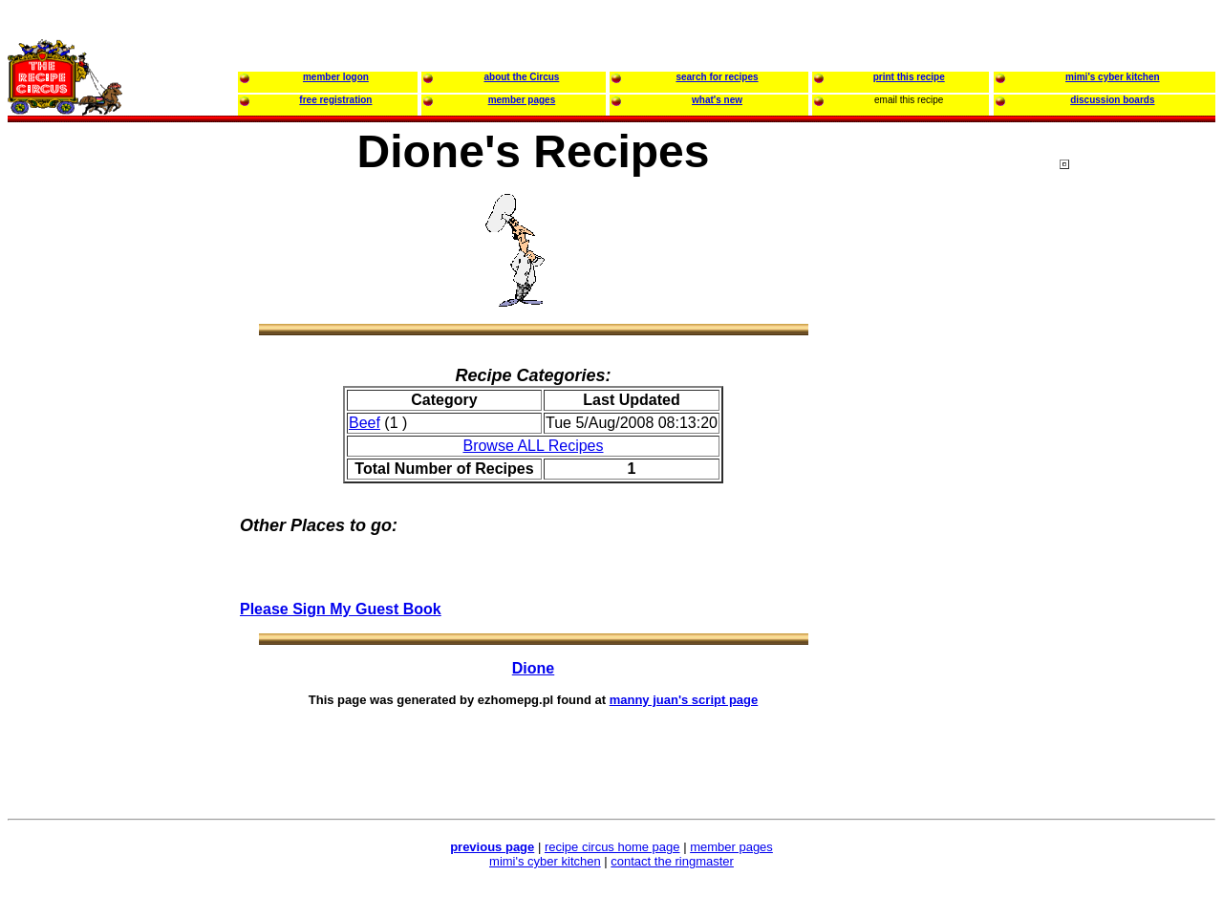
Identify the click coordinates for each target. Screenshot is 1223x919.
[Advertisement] (1136, 524)
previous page (492, 847)
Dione (533, 668)
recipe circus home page (612, 847)
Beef (364, 423)
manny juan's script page (684, 700)
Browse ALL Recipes (532, 446)
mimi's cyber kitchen (545, 861)
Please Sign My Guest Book (340, 609)
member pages (731, 847)
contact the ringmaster (672, 861)
